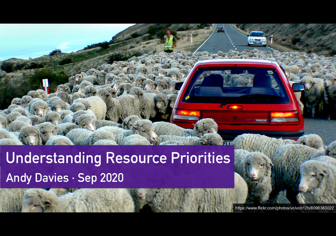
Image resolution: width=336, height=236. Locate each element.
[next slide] (324, 221)
